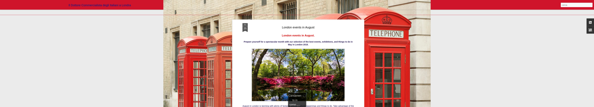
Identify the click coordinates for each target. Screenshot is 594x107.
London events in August (298, 19)
